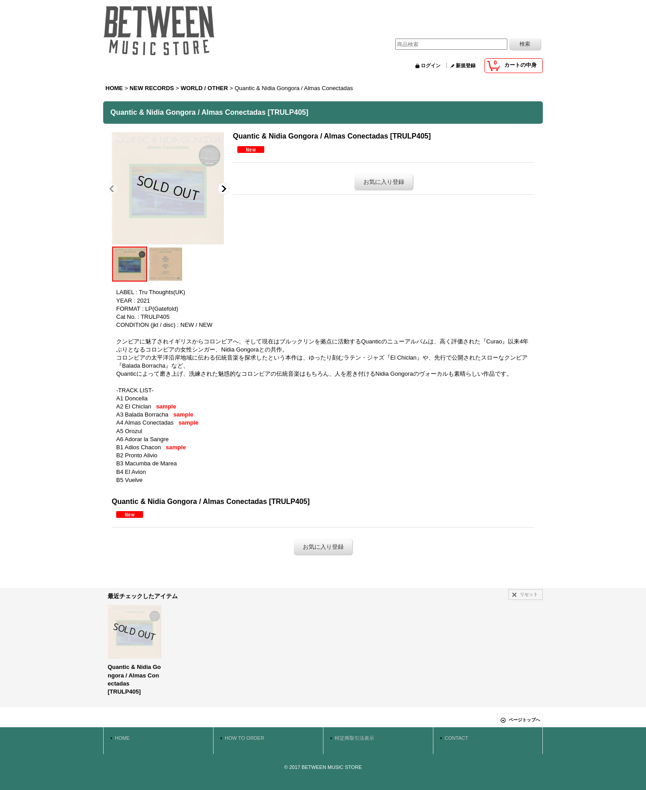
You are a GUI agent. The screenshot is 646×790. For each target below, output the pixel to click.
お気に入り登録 (383, 181)
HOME (122, 738)
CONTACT (456, 738)
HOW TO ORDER (244, 738)
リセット (529, 594)
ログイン (431, 65)
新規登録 (466, 65)
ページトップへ (524, 719)
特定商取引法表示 (354, 738)
